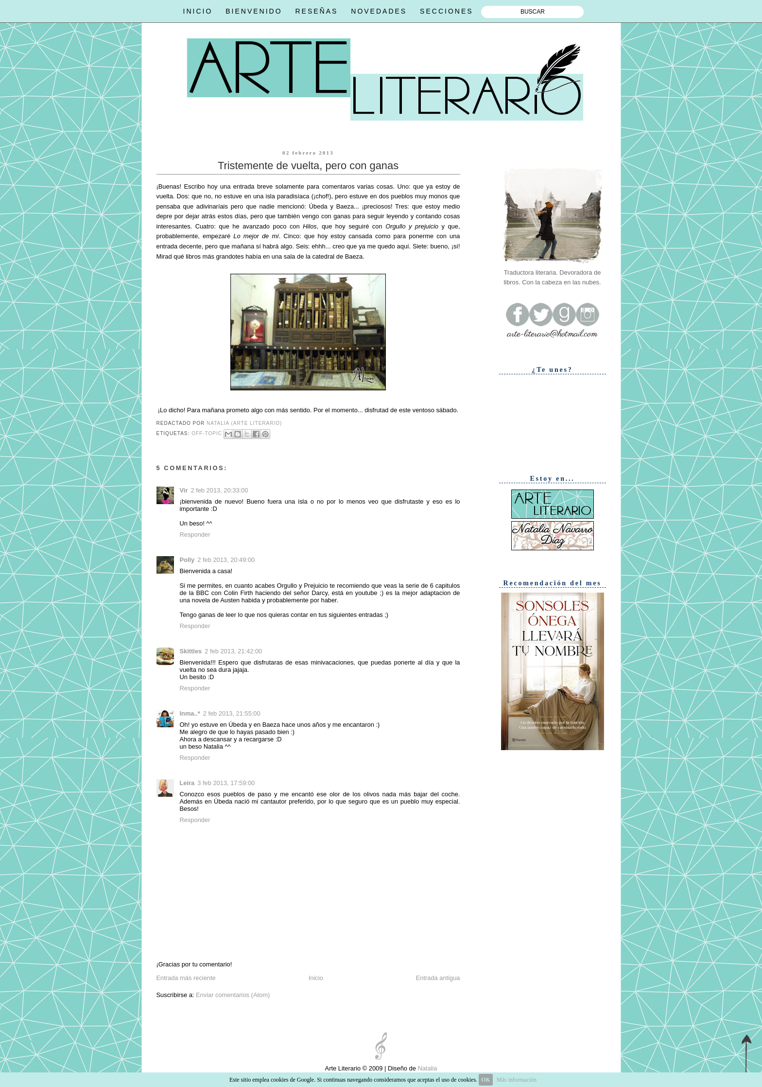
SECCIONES (446, 11)
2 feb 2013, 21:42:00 (233, 651)
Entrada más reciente (186, 978)
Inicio (316, 978)
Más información (517, 1079)
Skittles (191, 651)
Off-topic (206, 433)
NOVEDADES (379, 11)
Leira (187, 783)
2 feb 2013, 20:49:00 (226, 559)
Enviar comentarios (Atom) (233, 995)
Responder (195, 534)
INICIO (198, 11)
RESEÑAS (316, 11)
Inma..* (190, 713)
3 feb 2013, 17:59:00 (226, 783)
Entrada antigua (438, 978)
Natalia (426, 1068)
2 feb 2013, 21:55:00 (231, 713)
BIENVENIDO (253, 11)
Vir (184, 490)
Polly (187, 559)
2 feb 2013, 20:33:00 (219, 490)
